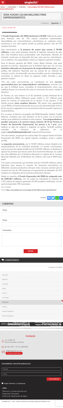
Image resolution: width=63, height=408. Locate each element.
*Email (4, 220)
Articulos (22, 7)
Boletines (5, 279)
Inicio (3, 7)
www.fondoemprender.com (19, 132)
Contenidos (12, 7)
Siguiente (56, 23)
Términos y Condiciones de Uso (14, 391)
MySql (4, 288)
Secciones (5, 275)
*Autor (4, 210)
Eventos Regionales (8, 316)
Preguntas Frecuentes (10, 394)
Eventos (4, 293)
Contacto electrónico (14, 353)
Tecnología (5, 297)
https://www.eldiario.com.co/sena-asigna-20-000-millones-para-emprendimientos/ (31, 190)
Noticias (4, 307)
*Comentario (6, 230)
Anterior (45, 23)
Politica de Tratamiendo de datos (14, 396)
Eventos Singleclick (7, 311)
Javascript (5, 284)
